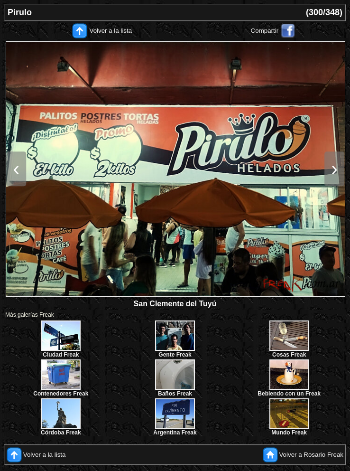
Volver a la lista (111, 30)
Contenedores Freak (60, 393)
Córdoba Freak (61, 432)
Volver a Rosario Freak (311, 454)
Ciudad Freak (61, 354)
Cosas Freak (289, 354)
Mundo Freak (289, 432)
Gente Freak (174, 354)
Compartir (265, 30)
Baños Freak (175, 393)
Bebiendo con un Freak (289, 393)
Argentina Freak (174, 432)
